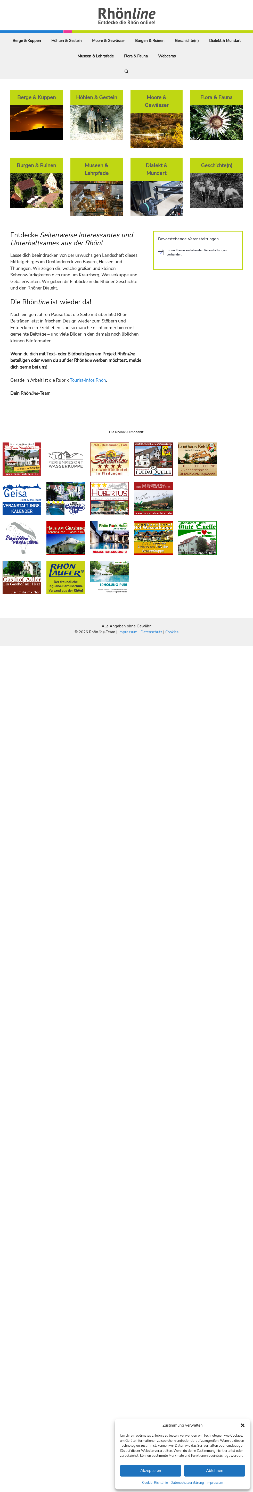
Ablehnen (214, 1470)
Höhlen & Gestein (66, 40)
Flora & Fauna (136, 56)
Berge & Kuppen (27, 40)
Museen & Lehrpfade (96, 56)
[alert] (198, 252)
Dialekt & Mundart (225, 40)
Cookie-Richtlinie (155, 1482)
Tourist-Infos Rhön (88, 380)
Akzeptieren (150, 1470)
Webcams (167, 56)
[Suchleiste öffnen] (126, 71)
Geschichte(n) (187, 40)
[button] (242, 1425)
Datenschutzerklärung (187, 1482)
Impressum (215, 1482)
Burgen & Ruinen (150, 40)
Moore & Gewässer (108, 40)
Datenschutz (151, 632)
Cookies (171, 632)
